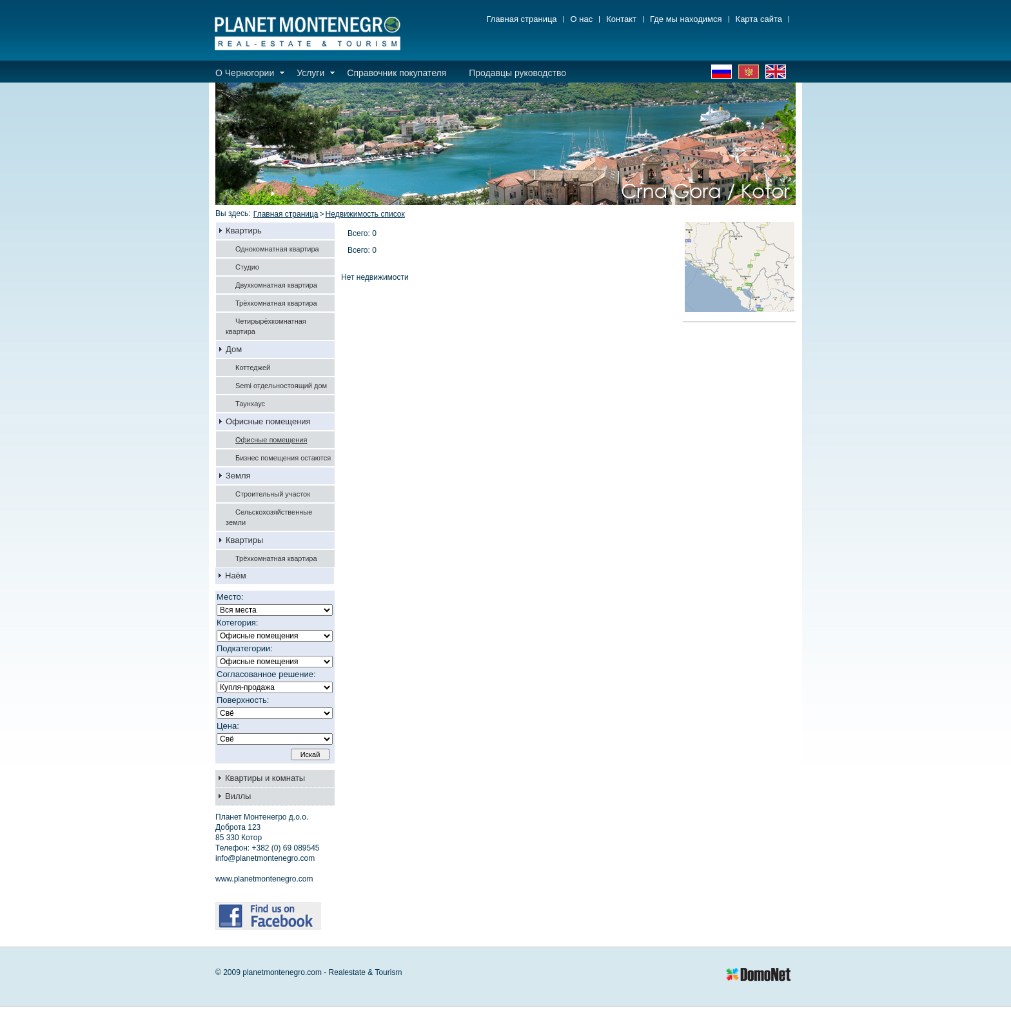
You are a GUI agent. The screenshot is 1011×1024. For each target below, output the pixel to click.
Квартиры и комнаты (265, 778)
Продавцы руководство (517, 73)
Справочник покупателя (396, 73)
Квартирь (244, 230)
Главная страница (521, 19)
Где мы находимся (686, 19)
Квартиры (244, 540)
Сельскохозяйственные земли (269, 517)
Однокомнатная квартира (277, 249)
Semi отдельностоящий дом (281, 385)
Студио (247, 267)
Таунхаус (250, 404)
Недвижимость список (365, 214)
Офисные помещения (268, 421)
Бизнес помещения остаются (283, 458)
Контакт (621, 19)
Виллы (238, 796)
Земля (238, 475)
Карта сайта (759, 19)
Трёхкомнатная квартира (276, 303)
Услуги (310, 73)
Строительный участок (272, 494)
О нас (582, 19)
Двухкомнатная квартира (276, 285)
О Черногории (244, 73)
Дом (234, 349)
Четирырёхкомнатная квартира (266, 326)
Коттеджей (252, 367)
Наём (235, 575)
